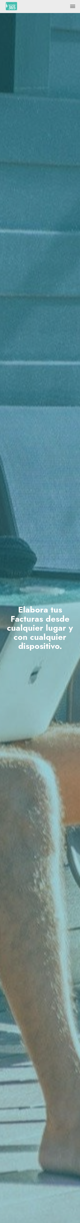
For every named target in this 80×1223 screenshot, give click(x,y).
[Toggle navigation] (72, 6)
